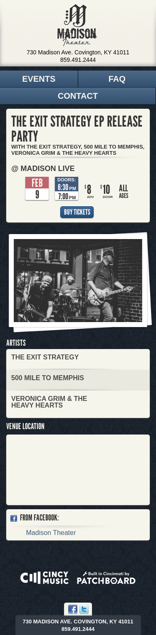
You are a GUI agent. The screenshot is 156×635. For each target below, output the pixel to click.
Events (38, 78)
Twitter (84, 609)
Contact (78, 95)
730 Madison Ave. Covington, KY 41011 (78, 52)
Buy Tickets (77, 212)
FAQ (117, 78)
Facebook (72, 609)
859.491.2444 (78, 59)
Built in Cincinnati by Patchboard (106, 578)
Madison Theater (77, 25)
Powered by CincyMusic (44, 578)
